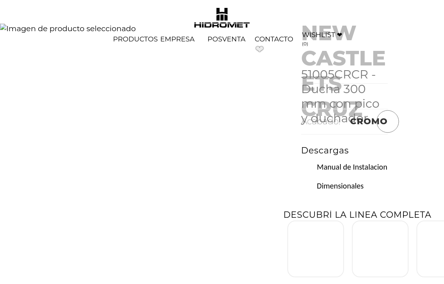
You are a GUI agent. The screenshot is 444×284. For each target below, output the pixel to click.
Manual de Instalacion (352, 167)
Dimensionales (340, 186)
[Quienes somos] (177, 39)
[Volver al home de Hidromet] (222, 18)
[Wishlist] (323, 38)
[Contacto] (274, 39)
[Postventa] (226, 39)
